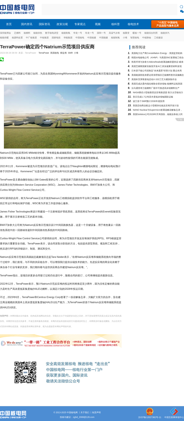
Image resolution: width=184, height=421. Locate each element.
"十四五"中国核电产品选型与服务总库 (167, 24)
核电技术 (133, 24)
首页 (9, 24)
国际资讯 (44, 24)
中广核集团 (31, 37)
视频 (98, 24)
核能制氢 (65, 33)
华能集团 (68, 37)
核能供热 (37, 33)
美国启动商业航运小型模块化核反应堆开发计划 (156, 105)
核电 (18, 9)
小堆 (125, 37)
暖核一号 (137, 33)
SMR (70, 53)
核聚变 (126, 33)
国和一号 (101, 33)
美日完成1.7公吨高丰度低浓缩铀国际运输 (153, 97)
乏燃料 (17, 33)
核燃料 (27, 33)
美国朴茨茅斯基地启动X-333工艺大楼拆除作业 (154, 79)
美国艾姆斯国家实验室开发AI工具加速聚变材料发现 (156, 66)
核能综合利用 (150, 33)
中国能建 (103, 37)
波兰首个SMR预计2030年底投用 (148, 101)
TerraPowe (44, 53)
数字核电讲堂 (51, 33)
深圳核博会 (5, 33)
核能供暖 (4, 37)
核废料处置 (17, 37)
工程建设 (158, 37)
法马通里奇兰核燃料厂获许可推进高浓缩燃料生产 (155, 88)
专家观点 (80, 24)
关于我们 (84, 412)
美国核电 (54, 53)
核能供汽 (165, 33)
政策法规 (62, 24)
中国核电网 (72, 412)
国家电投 (56, 37)
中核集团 (44, 37)
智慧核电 (134, 37)
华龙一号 (77, 33)
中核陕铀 (146, 37)
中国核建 (91, 37)
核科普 (115, 24)
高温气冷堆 (114, 33)
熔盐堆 (63, 53)
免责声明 (96, 412)
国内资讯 (26, 24)
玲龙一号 (89, 33)
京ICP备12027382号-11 (149, 417)
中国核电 (79, 37)
